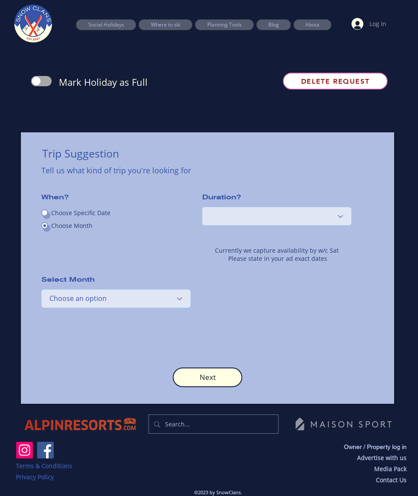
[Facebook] (45, 450)
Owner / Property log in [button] (375, 446)
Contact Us (391, 480)
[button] (224, 24)
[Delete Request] (335, 81)
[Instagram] (24, 450)
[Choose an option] (276, 216)
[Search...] (212, 424)
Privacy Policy (35, 477)
